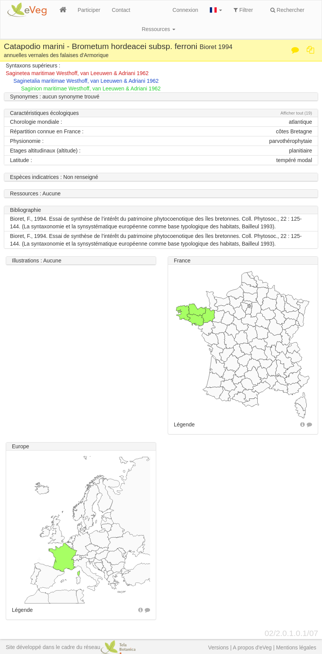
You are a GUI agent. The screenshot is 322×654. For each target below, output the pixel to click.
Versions (218, 647)
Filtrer (243, 10)
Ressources (158, 29)
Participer (89, 10)
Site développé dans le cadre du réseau (71, 647)
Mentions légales (296, 647)
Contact (121, 10)
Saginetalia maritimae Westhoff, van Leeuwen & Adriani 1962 (86, 81)
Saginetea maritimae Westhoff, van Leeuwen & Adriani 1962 (77, 73)
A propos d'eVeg (252, 647)
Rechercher (287, 10)
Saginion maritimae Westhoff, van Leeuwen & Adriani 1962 (91, 88)
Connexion (185, 10)
